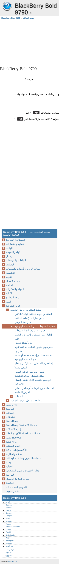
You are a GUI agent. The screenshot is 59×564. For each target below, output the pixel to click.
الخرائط (10, 413)
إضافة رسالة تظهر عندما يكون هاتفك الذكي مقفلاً (34, 365)
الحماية (9, 466)
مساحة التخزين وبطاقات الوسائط (23, 458)
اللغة (8, 301)
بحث (8, 462)
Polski (8, 538)
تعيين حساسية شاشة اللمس (29, 371)
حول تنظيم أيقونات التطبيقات (30, 330)
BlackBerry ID (13, 421)
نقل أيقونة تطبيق (23, 343)
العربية (8, 502)
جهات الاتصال (13, 281)
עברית (8, 518)
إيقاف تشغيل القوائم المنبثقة (29, 375)
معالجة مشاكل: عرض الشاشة (26, 400)
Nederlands (10, 535)
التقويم (9, 277)
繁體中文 (9, 556)
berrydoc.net (12, 561)
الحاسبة (10, 483)
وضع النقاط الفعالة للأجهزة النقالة (23, 433)
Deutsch (9, 508)
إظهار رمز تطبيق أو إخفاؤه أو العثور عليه (33, 336)
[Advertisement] (29, 42)
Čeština (8, 505)
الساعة (9, 285)
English (8, 510)
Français (9, 516)
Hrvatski (9, 521)
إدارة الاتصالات (13, 429)
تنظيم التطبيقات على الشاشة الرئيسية (35, 326)
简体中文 (9, 553)
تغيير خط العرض (23, 322)
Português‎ (10, 540)
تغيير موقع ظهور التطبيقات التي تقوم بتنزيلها (34, 349)
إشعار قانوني (12, 491)
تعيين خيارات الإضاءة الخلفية (29, 318)
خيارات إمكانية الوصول (18, 478)
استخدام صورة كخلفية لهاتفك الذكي (33, 314)
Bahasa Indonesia (13, 527)
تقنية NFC (11, 441)
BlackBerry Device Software (21, 425)
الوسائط (10, 264)
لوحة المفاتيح (13, 297)
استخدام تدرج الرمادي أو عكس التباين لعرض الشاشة (34, 390)
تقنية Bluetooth (14, 437)
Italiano (8, 529)
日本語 (8, 532)
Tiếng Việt (10, 550)
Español (9, 513)
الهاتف (9, 248)
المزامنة (10, 474)
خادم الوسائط (13, 446)
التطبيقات (11, 417)
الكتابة (9, 293)
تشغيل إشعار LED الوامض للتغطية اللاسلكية (33, 382)
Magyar (8, 524)
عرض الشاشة (28, 18)
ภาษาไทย (9, 546)
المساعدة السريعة (15, 239)
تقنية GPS (11, 404)
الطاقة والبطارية (14, 454)
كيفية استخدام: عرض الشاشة (25, 310)
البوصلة (10, 408)
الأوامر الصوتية (13, 252)
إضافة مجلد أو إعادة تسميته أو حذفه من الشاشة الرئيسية (33, 357)
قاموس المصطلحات (16, 487)
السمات (19, 396)
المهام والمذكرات (15, 289)
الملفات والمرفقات (16, 260)
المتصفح (10, 272)
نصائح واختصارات (15, 244)
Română (9, 543)
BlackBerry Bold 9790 (7, 6)
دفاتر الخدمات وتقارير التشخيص (22, 470)
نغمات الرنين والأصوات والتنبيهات (23, 268)
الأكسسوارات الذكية (16, 450)
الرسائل (10, 256)
